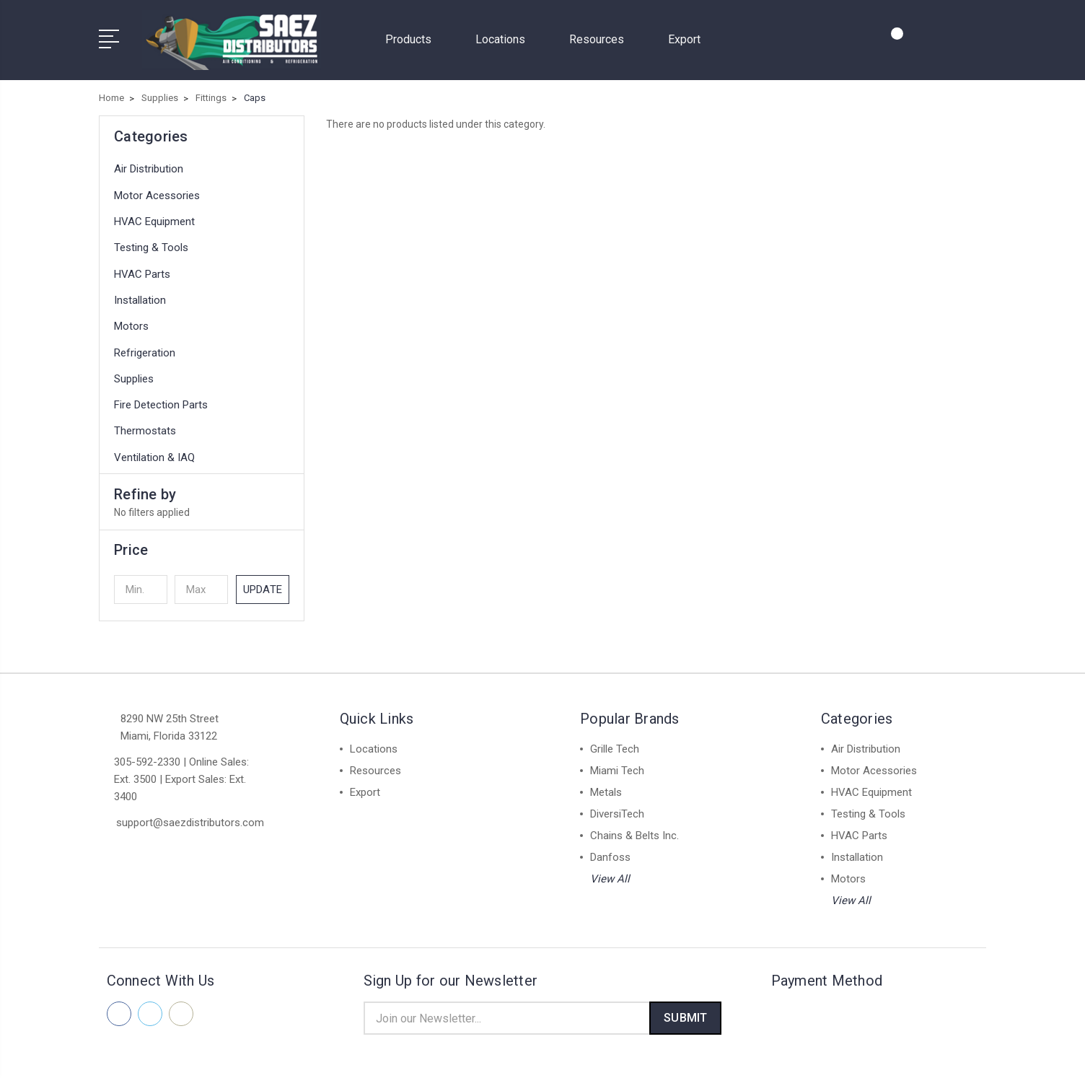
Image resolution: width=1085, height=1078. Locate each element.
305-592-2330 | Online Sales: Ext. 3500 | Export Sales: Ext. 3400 (181, 773)
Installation (140, 294)
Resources (602, 36)
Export (684, 36)
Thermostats (145, 425)
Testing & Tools (151, 242)
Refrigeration (144, 347)
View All (610, 873)
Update (262, 583)
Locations (506, 36)
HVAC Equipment (154, 216)
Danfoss (610, 851)
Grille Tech (614, 743)
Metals (606, 786)
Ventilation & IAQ (154, 451)
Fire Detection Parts (161, 399)
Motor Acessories (157, 189)
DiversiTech (617, 808)
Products (414, 36)
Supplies (134, 373)
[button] (201, 544)
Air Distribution (148, 163)
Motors (131, 321)
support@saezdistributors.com (190, 816)
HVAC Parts (142, 268)
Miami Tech (617, 764)
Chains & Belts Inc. (634, 829)
